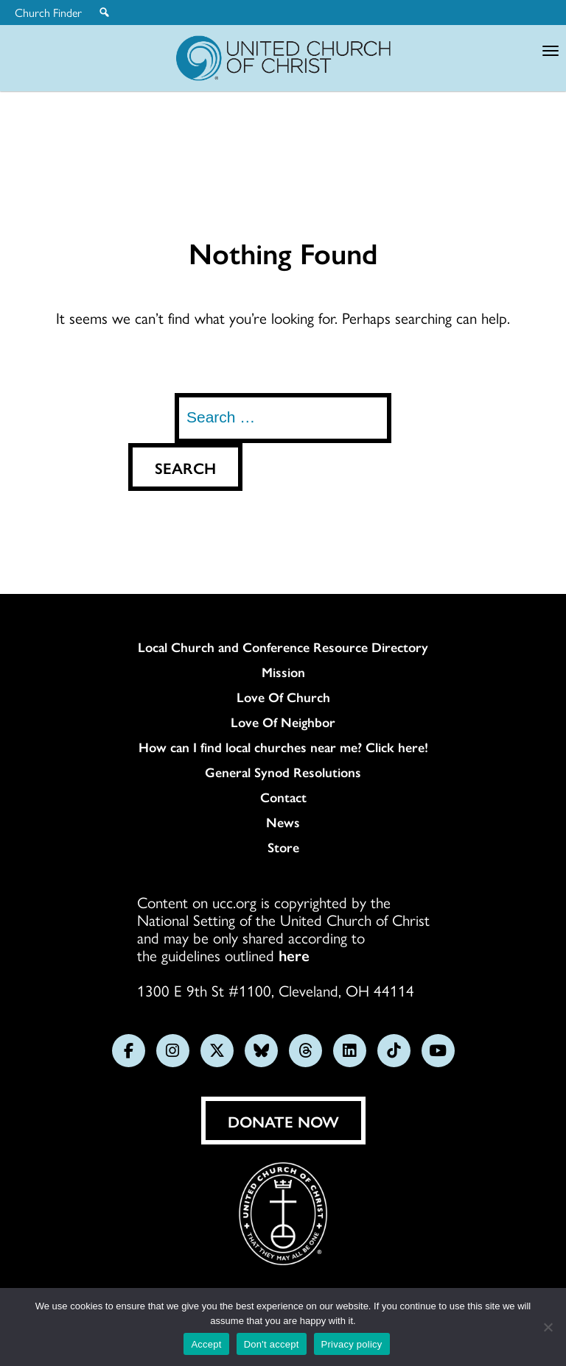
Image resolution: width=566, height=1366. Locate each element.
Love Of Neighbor (283, 722)
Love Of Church (283, 697)
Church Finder (48, 12)
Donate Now (283, 1121)
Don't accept (271, 1344)
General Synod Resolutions (283, 772)
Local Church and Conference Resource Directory (283, 647)
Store (283, 847)
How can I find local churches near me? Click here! (283, 747)
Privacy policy (351, 1344)
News (283, 822)
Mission (283, 672)
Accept (206, 1344)
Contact (283, 797)
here (294, 955)
